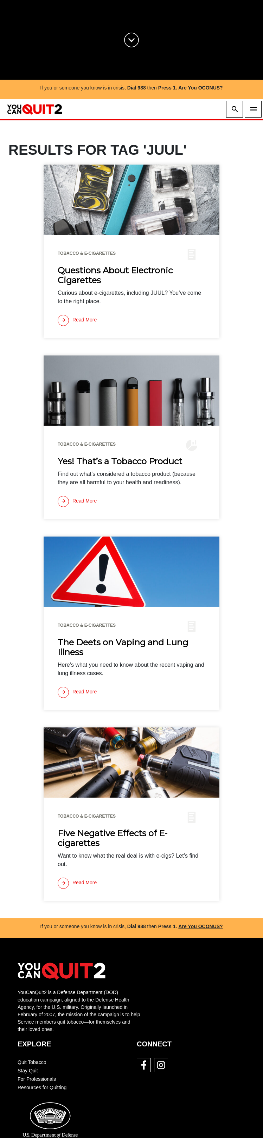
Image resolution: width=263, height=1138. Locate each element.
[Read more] (77, 320)
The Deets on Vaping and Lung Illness (123, 647)
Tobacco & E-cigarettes (87, 253)
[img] (131, 200)
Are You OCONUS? (200, 88)
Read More (77, 320)
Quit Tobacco (32, 1062)
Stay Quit (28, 1070)
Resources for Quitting (42, 1087)
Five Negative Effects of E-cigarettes (112, 838)
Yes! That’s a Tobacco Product (120, 461)
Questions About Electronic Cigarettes (115, 275)
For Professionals (37, 1079)
